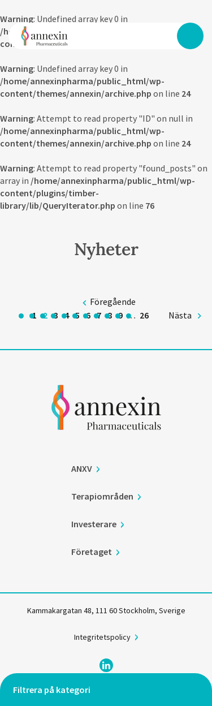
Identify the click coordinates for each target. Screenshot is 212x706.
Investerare (93, 524)
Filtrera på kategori (51, 689)
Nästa (180, 315)
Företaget (91, 552)
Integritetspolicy (102, 637)
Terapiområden (102, 496)
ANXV (81, 469)
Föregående (113, 301)
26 (144, 315)
